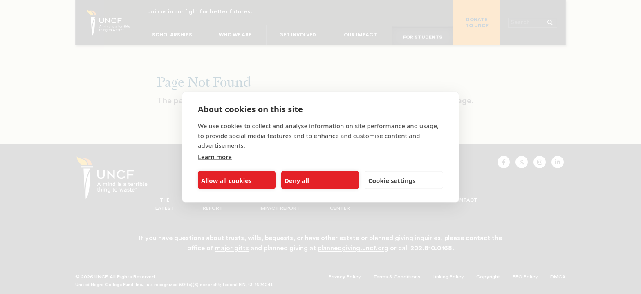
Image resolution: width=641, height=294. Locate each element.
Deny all (297, 180)
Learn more (215, 157)
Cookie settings (392, 180)
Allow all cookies (226, 180)
